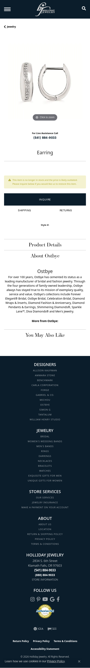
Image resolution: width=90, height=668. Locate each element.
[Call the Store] (45, 570)
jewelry (11, 26)
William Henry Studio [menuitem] (45, 419)
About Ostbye (45, 255)
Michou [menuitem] (45, 399)
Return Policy (21, 641)
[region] (45, 81)
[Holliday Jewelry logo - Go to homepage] (45, 9)
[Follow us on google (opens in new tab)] (52, 599)
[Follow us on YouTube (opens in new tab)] (45, 599)
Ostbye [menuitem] (45, 404)
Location (44, 529)
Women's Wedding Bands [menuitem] (45, 441)
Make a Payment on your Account (45, 507)
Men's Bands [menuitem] (45, 446)
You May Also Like (45, 334)
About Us (45, 524)
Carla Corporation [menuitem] (45, 385)
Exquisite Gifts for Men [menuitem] (45, 475)
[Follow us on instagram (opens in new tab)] (32, 599)
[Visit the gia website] (38, 629)
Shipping (24, 210)
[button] (84, 9)
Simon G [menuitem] (44, 409)
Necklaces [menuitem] (45, 460)
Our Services (45, 497)
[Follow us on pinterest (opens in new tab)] (38, 599)
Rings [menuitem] (45, 451)
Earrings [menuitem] (45, 456)
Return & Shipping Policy (45, 534)
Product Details (45, 244)
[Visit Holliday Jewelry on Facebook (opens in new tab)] (58, 599)
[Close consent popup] (79, 661)
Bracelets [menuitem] (45, 465)
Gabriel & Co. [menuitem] (45, 394)
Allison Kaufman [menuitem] (45, 370)
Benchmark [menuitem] (45, 380)
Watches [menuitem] (45, 470)
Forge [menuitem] (45, 390)
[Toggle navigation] (7, 9)
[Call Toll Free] (45, 575)
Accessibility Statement (45, 649)
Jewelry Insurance (45, 502)
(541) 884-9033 (45, 137)
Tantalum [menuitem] (45, 414)
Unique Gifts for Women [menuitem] (45, 480)
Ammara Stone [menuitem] (45, 375)
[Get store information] (45, 579)
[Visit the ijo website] (52, 629)
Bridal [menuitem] (45, 436)
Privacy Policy (45, 538)
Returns (66, 210)
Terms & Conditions (45, 543)
